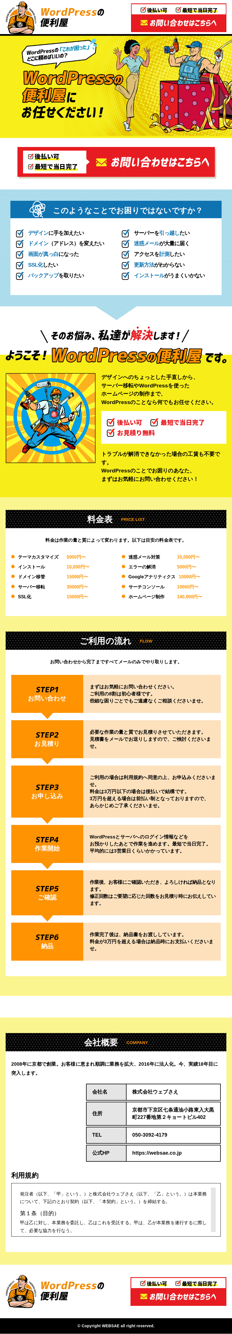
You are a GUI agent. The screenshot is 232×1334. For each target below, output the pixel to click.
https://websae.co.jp (157, 1153)
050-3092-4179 (149, 1135)
